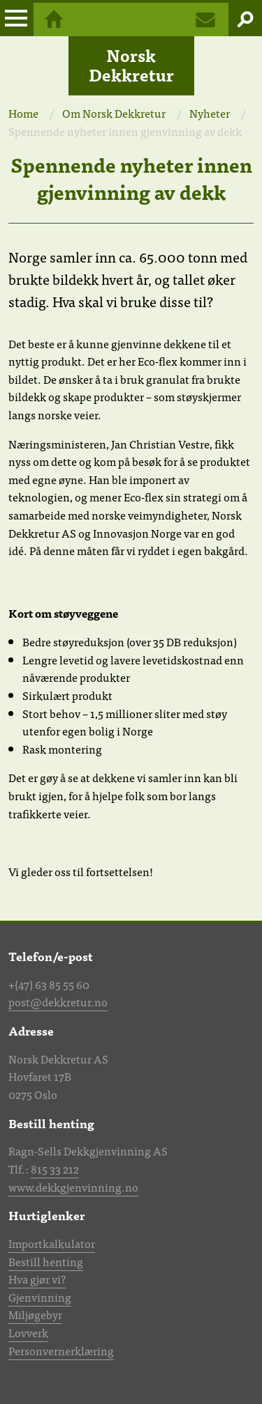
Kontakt (205, 19)
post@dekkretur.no (58, 1001)
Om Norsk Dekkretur (114, 113)
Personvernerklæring (61, 1350)
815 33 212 (55, 1169)
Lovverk (28, 1332)
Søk (245, 19)
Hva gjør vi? (37, 1279)
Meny (17, 19)
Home (23, 113)
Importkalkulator (51, 1243)
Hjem (53, 19)
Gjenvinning (39, 1297)
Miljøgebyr (35, 1314)
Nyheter (209, 113)
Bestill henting (45, 1261)
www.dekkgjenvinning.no (73, 1187)
